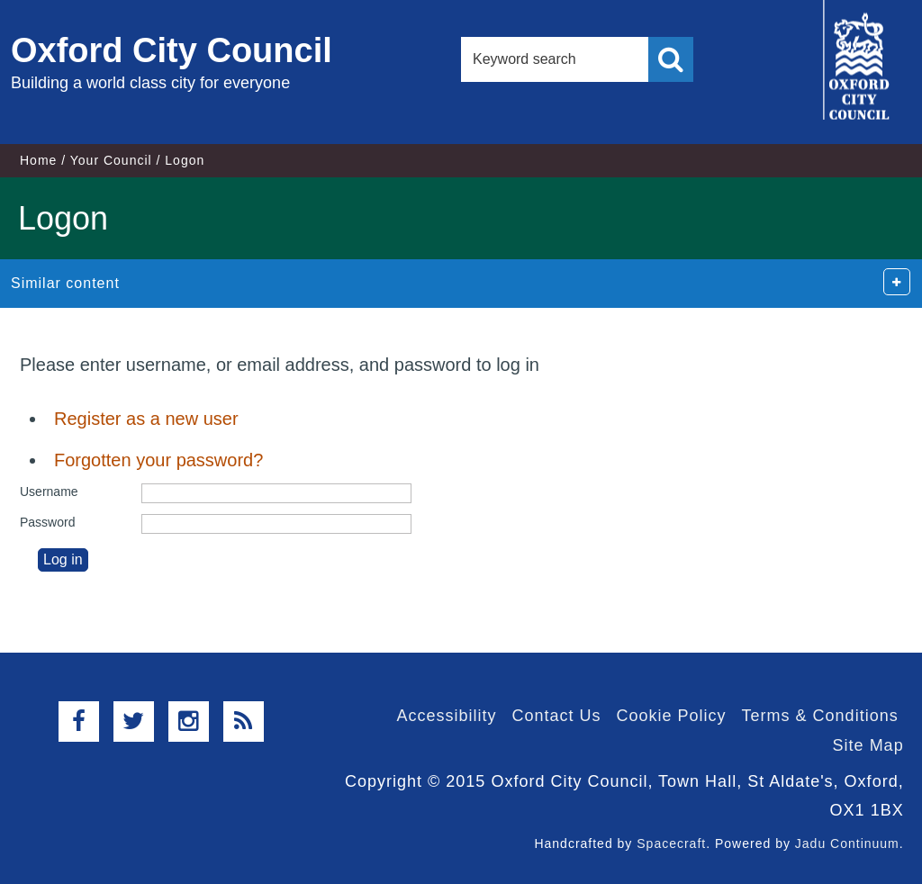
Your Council (111, 160)
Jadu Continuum (847, 843)
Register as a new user (146, 418)
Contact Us (556, 716)
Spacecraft (671, 843)
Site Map (868, 745)
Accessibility (446, 716)
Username (49, 491)
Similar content (65, 283)
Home (38, 160)
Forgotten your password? (158, 460)
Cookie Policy (672, 716)
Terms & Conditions (820, 716)
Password (47, 522)
